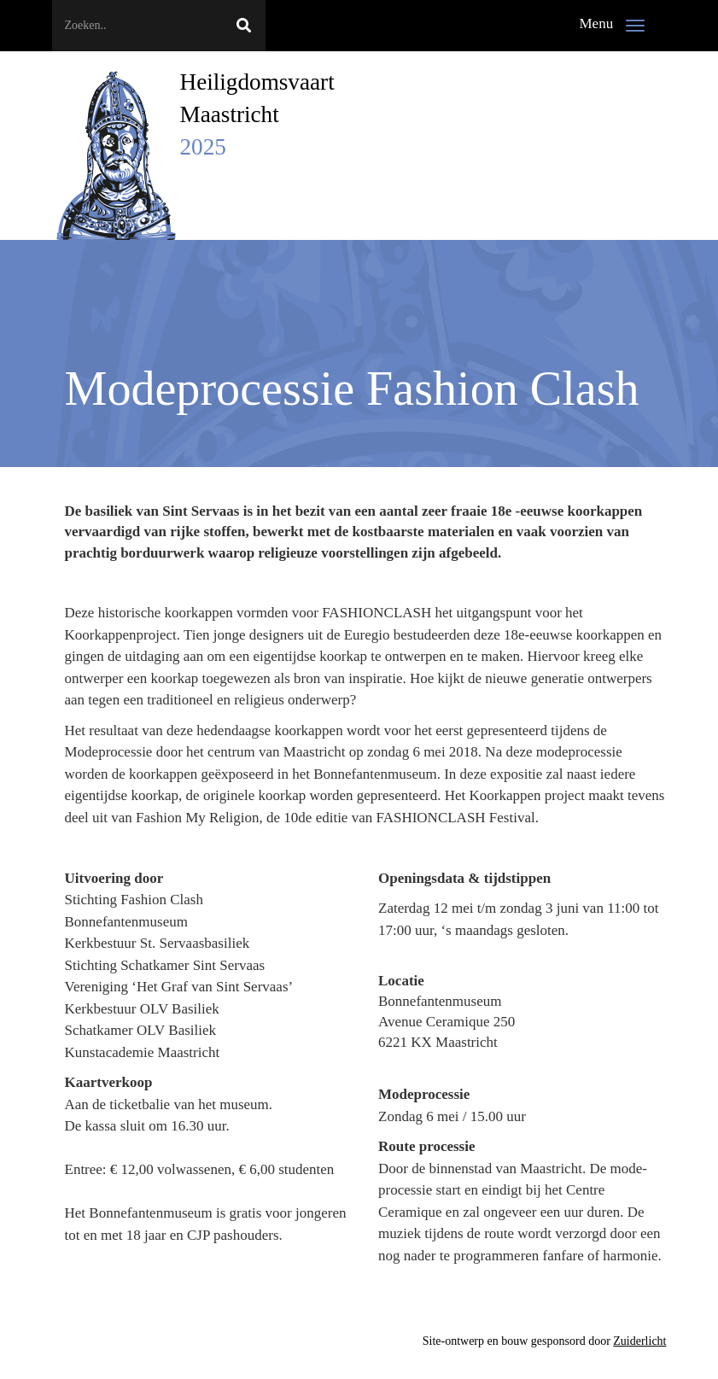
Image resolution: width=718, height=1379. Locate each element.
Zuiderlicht (639, 1341)
